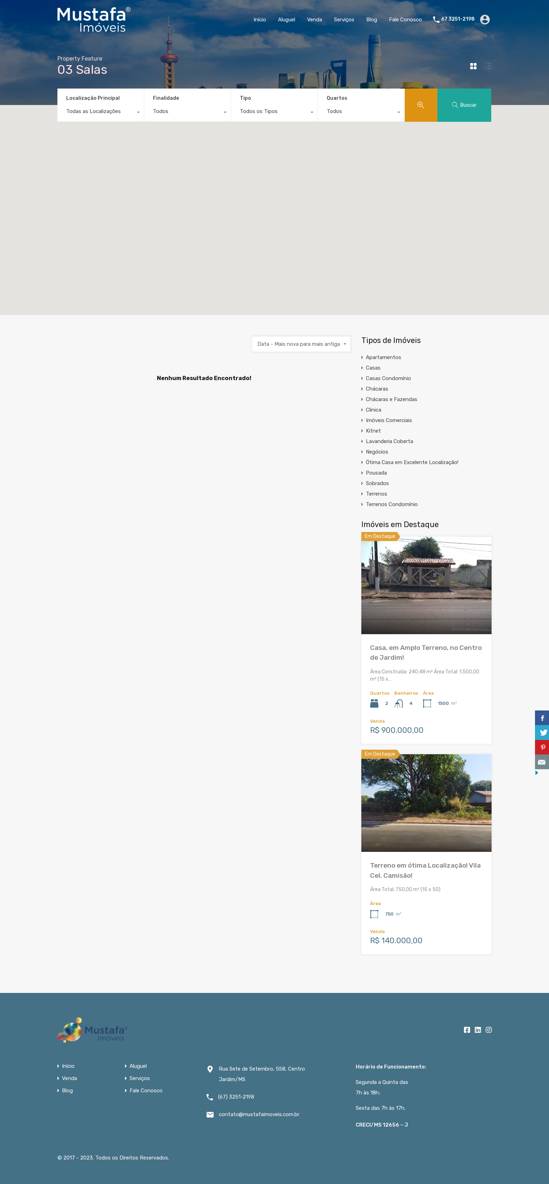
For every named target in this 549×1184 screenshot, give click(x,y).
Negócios (377, 452)
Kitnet (373, 431)
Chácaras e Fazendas (391, 399)
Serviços (344, 19)
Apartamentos (383, 357)
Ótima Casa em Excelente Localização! (412, 462)
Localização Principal (93, 98)
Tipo (245, 98)
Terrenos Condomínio (392, 504)
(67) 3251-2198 (236, 1097)
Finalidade (166, 98)
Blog (371, 19)
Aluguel (286, 19)
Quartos (337, 98)
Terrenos (376, 494)
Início (259, 19)
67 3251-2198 (458, 19)
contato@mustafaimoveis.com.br (259, 1114)
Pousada (376, 473)
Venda (314, 19)
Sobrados (377, 483)
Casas (373, 368)
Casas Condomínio (388, 378)
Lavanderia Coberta (389, 441)
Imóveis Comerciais (389, 420)
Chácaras (377, 389)
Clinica (373, 410)
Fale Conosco (405, 19)
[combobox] (100, 113)
